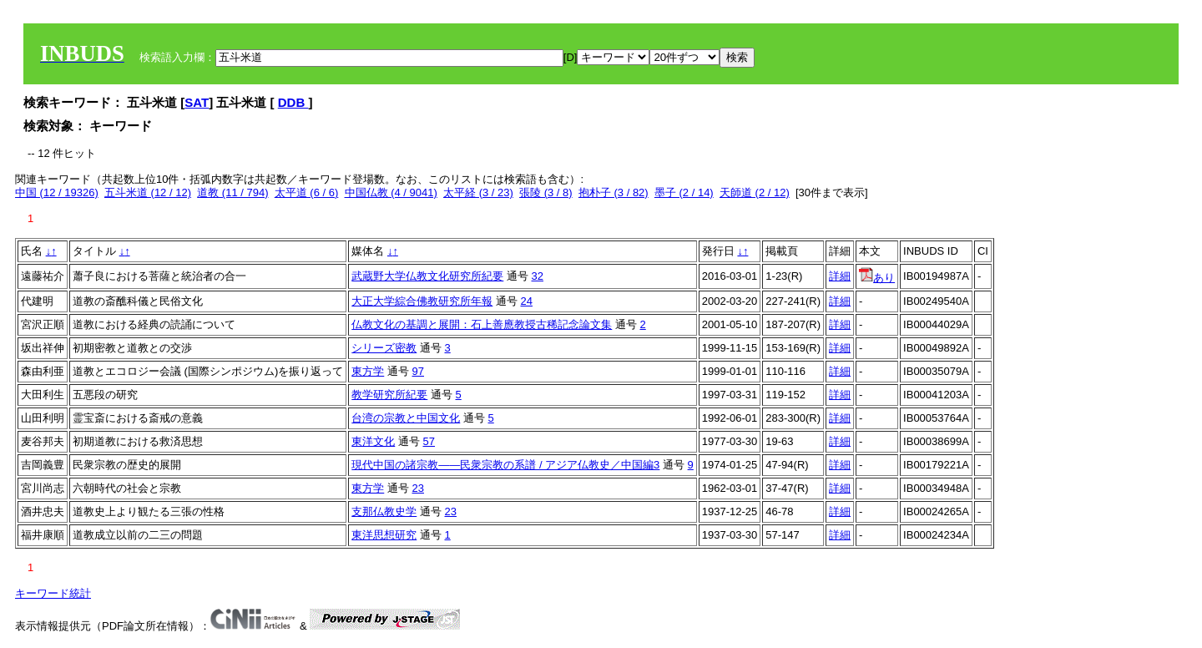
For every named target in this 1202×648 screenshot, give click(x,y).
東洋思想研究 (384, 535)
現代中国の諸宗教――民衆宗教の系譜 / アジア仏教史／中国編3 (505, 464)
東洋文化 (373, 441)
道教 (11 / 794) (232, 192)
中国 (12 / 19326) (56, 192)
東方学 (367, 371)
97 (418, 371)
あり (877, 277)
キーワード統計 (53, 593)
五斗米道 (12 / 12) (147, 192)
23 (418, 488)
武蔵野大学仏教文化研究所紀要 (427, 276)
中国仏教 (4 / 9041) (391, 192)
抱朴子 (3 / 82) (613, 192)
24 (527, 301)
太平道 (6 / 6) (307, 192)
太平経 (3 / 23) (478, 192)
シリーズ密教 (384, 348)
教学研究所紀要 (389, 394)
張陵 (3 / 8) (546, 192)
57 (429, 441)
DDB (293, 102)
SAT (196, 102)
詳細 (840, 276)
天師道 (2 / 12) (755, 192)
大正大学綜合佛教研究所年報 (421, 301)
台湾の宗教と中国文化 (405, 418)
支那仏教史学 (384, 511)
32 (537, 276)
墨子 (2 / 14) (684, 192)
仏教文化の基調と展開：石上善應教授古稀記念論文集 (481, 324)
